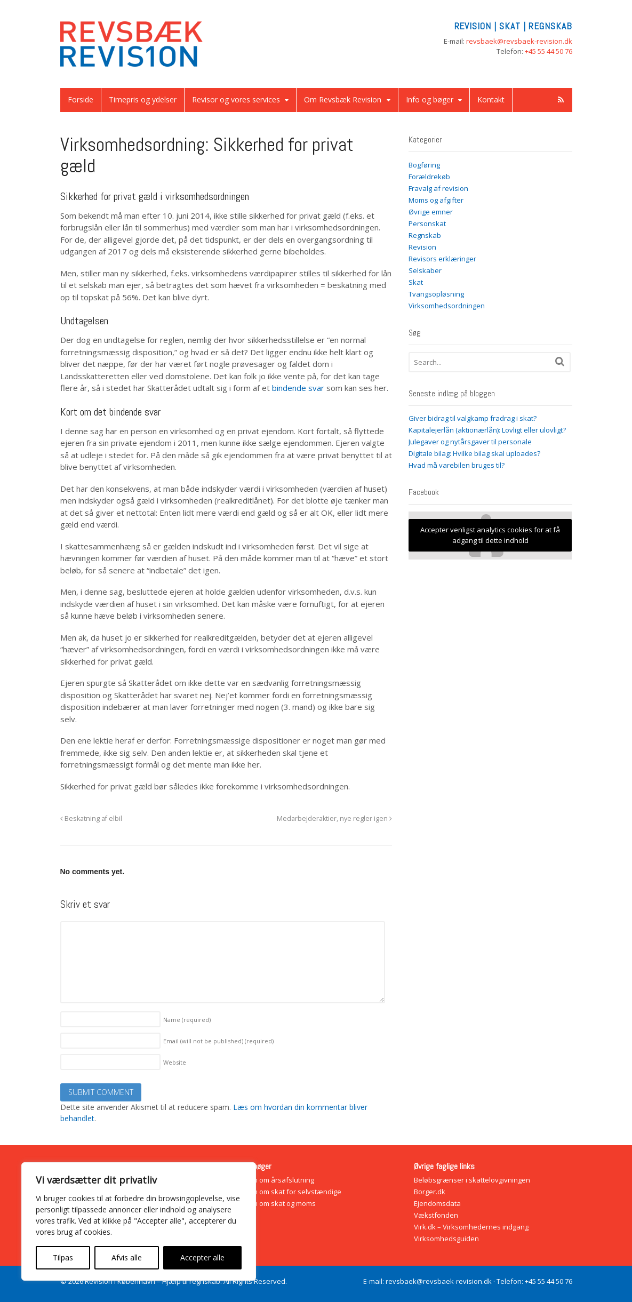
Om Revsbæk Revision (342, 99)
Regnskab (425, 235)
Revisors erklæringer (442, 258)
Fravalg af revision (438, 188)
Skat (416, 282)
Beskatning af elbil (91, 818)
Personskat (427, 223)
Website (174, 1062)
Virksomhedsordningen (447, 305)
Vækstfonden (436, 1215)
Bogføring (424, 165)
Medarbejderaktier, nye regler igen (334, 818)
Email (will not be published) (218, 1041)
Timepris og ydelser (143, 99)
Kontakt (491, 99)
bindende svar (298, 387)
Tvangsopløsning (436, 294)
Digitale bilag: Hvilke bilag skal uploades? (474, 453)
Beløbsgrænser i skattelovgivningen (472, 1180)
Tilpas (63, 1257)
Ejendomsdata (437, 1203)
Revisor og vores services (236, 99)
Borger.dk (429, 1191)
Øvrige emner (431, 212)
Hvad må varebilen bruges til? (457, 465)
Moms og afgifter (436, 200)
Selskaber (425, 270)
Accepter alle (202, 1257)
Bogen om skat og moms (276, 1203)
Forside (80, 99)
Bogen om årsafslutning (275, 1180)
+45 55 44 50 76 (548, 51)
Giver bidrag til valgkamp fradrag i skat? (473, 418)
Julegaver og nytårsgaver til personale (470, 441)
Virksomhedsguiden (446, 1238)
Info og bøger (429, 99)
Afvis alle (126, 1257)
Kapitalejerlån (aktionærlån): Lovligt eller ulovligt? (487, 430)
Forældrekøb (429, 176)
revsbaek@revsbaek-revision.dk (519, 41)
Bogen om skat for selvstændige (289, 1191)
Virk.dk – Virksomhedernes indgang (471, 1227)
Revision (422, 247)
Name (187, 1020)
